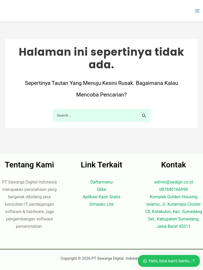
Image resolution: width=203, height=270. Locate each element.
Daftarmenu (101, 182)
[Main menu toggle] (197, 11)
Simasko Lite (101, 204)
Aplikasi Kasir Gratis (102, 196)
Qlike (101, 189)
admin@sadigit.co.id (173, 182)
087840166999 (173, 189)
